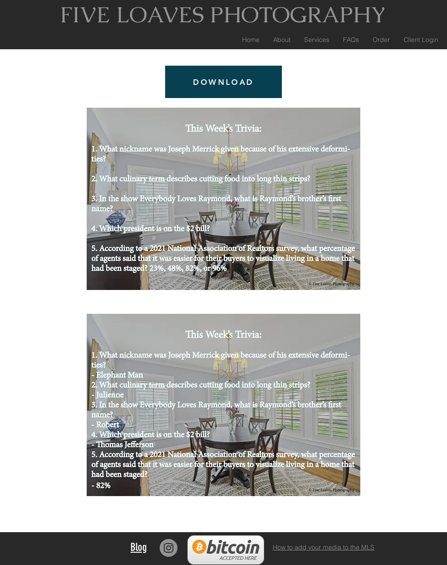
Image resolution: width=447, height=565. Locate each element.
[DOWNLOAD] (223, 82)
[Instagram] (168, 548)
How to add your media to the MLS (323, 547)
